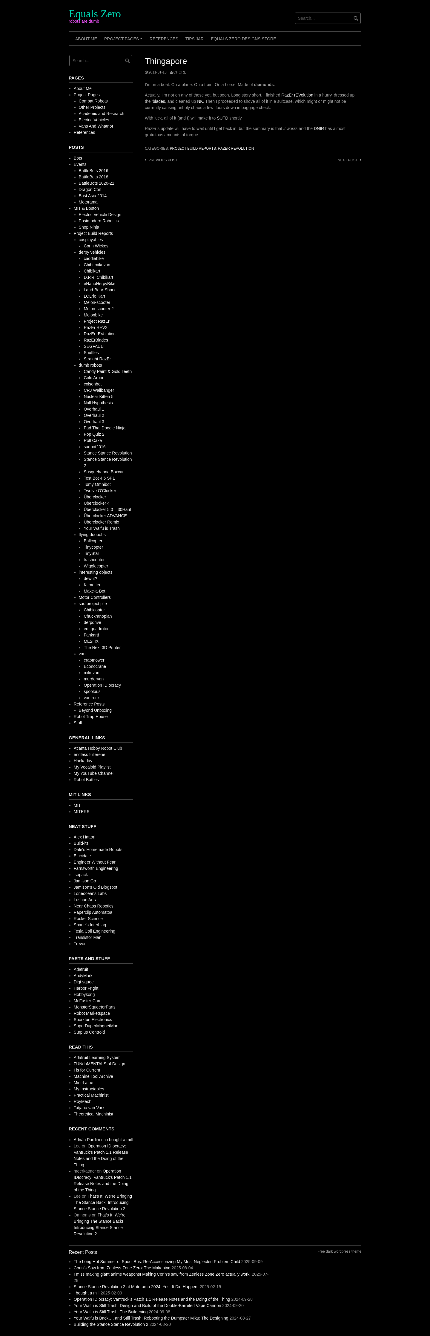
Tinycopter (93, 547)
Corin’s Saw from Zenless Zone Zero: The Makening (122, 1267)
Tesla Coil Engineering (94, 931)
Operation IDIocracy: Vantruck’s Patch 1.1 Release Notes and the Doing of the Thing (152, 1299)
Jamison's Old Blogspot (95, 887)
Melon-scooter (97, 302)
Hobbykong (84, 994)
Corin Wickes (96, 246)
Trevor (80, 943)
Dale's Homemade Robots (98, 849)
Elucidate (82, 855)
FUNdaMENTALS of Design (99, 1063)
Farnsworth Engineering (96, 868)
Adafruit (81, 969)
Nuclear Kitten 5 (98, 396)
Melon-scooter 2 (98, 308)
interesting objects (96, 572)
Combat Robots (93, 101)
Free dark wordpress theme (339, 1251)
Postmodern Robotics (99, 220)
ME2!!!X (91, 641)
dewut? (90, 578)
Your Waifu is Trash (101, 528)
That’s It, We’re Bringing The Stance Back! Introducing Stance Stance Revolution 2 (103, 1202)
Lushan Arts (85, 899)
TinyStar (91, 553)
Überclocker (95, 497)
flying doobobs (92, 534)
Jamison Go (85, 881)
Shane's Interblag (90, 924)
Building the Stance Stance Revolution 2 (111, 1324)
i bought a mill (120, 1139)
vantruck (91, 697)
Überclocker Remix (101, 522)
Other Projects (92, 107)
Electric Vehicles (94, 119)
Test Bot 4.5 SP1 (99, 478)
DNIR (319, 128)
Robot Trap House (91, 716)
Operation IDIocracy (102, 685)
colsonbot (93, 384)
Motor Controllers (95, 597)
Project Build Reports (193, 148)
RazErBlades (96, 340)
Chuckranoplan (98, 616)
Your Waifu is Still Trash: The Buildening (111, 1311)
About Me (86, 38)
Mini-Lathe (83, 1082)
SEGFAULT (94, 346)
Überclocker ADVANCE (105, 515)
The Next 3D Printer (102, 647)
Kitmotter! (93, 584)
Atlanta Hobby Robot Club (98, 748)
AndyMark (83, 975)
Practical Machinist (91, 1095)
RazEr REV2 (95, 327)
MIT (77, 805)
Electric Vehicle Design (100, 214)
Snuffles (91, 352)
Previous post (162, 160)
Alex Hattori (84, 837)
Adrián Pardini (87, 1139)
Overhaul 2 (94, 415)
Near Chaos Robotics (93, 906)
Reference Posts (89, 704)
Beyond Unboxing (95, 710)
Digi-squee (84, 982)
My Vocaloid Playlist (92, 767)
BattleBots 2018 (93, 177)
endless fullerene (89, 754)
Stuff (78, 722)
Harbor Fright (86, 988)
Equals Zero (95, 14)
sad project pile (93, 603)
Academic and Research (102, 113)
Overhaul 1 (94, 409)
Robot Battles (86, 779)
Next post (348, 160)
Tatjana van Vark (89, 1107)
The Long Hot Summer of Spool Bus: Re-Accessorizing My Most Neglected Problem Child (157, 1261)
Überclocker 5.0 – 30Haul (107, 509)
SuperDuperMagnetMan (96, 1025)
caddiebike (94, 258)
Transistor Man (88, 937)
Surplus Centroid (89, 1032)
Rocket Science (88, 918)
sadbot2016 (94, 446)
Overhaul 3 (94, 421)
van (82, 653)
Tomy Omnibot (97, 484)
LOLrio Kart (94, 296)
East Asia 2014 (93, 195)
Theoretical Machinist (93, 1114)
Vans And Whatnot (96, 126)
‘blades (158, 101)
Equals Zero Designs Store (243, 38)
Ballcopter (93, 540)
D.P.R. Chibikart (98, 277)
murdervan (94, 679)
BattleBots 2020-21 (96, 183)
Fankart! (91, 635)
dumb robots (90, 365)
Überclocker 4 (96, 503)
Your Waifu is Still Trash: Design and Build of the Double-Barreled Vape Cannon (147, 1305)
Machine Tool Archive (93, 1076)
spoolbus (92, 691)
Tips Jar (194, 38)
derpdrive (92, 622)
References (164, 38)
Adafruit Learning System (97, 1057)
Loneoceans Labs (90, 893)
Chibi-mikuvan (97, 264)
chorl (179, 72)
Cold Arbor (93, 377)
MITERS (82, 811)
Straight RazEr (97, 358)
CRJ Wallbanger (99, 390)
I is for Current (87, 1070)
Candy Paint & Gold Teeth (108, 371)
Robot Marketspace (92, 1013)
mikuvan (91, 672)
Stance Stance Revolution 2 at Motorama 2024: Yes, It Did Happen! (136, 1286)
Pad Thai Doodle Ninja (104, 428)
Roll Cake (93, 440)
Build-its (81, 843)
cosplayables (91, 239)
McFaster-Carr (87, 1000)
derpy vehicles (92, 252)
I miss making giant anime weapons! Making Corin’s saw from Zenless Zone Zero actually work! (162, 1274)
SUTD (222, 118)
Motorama (88, 202)
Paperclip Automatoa (93, 912)
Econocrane (95, 666)
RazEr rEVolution (297, 95)
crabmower (94, 660)
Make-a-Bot (94, 591)
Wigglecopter (96, 566)
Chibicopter (94, 609)
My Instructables (89, 1088)
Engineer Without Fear (95, 862)
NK (200, 101)
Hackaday (83, 760)
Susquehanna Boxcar (104, 471)
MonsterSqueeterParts (95, 1007)
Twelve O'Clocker (100, 490)
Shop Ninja (89, 227)
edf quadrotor (96, 628)
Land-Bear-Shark (100, 289)
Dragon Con (90, 189)
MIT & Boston (86, 208)
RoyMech (82, 1101)
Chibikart (92, 271)
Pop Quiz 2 (94, 434)
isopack (81, 874)
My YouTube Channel (93, 773)
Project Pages (124, 40)
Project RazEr (96, 321)
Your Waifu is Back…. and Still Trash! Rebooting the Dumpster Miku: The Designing (151, 1318)
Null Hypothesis (98, 402)
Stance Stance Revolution (108, 453)
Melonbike (93, 315)
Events (80, 164)
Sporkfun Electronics (93, 1019)
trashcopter (94, 559)
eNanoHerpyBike (99, 283)
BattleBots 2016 (93, 170)
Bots (78, 158)
